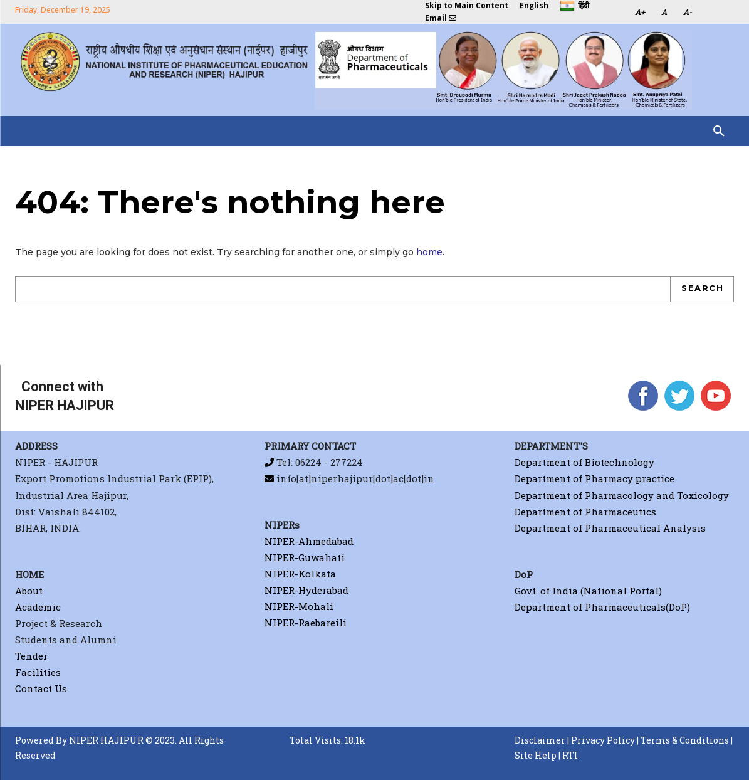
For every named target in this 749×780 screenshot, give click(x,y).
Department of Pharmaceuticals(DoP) (602, 607)
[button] (719, 131)
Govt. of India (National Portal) (588, 590)
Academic (38, 607)
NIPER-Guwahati (305, 557)
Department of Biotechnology (584, 462)
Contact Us (41, 688)
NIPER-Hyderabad (306, 590)
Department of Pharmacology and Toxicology (622, 494)
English (534, 5)
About (29, 590)
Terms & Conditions (685, 740)
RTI (570, 756)
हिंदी (574, 6)
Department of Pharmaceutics (585, 511)
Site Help (536, 756)
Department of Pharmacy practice (594, 478)
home (429, 252)
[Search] (702, 289)
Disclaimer (540, 740)
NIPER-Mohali (299, 607)
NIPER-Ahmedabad (309, 541)
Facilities (38, 672)
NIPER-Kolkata (300, 574)
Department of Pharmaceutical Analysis (610, 527)
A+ (640, 12)
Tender (31, 656)
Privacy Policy (603, 740)
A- (687, 12)
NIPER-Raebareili (306, 623)
